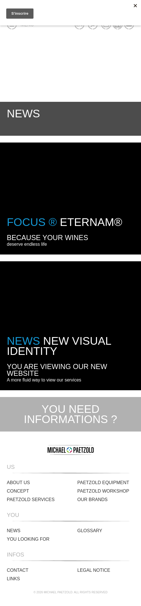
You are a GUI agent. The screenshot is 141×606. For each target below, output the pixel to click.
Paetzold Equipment (103, 482)
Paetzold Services (30, 499)
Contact (17, 570)
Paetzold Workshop (103, 491)
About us (18, 482)
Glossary (89, 530)
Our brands (92, 499)
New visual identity (59, 346)
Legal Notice (93, 570)
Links (13, 578)
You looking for (28, 539)
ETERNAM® (64, 222)
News (13, 530)
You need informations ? (70, 414)
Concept (18, 491)
